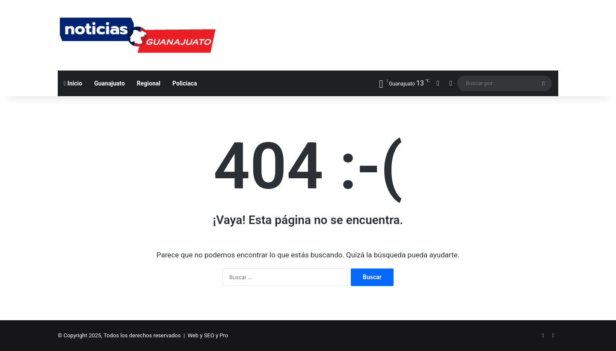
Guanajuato (109, 83)
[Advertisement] (393, 28)
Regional (148, 83)
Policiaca (184, 83)
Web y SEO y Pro (208, 335)
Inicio (73, 83)
